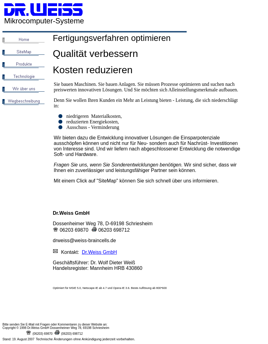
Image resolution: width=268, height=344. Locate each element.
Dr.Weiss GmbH (99, 252)
